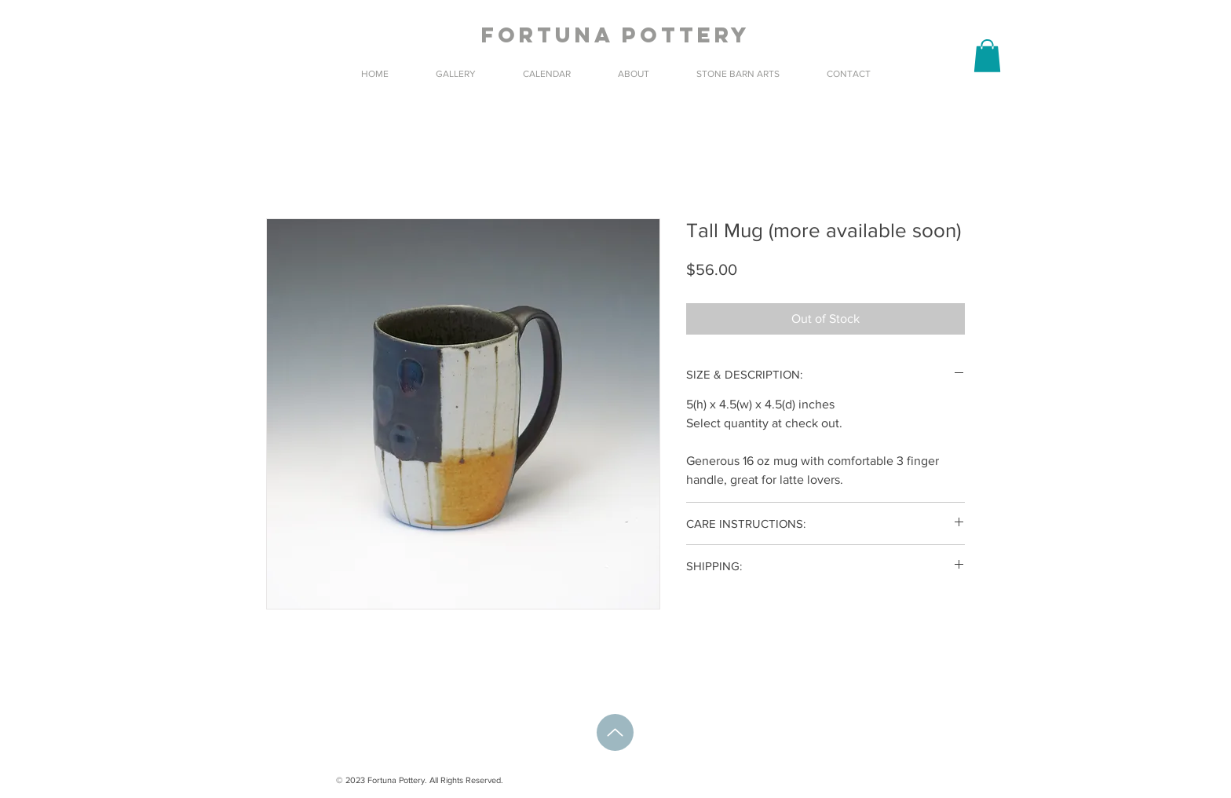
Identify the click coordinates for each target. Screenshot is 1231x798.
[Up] (615, 732)
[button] (987, 55)
